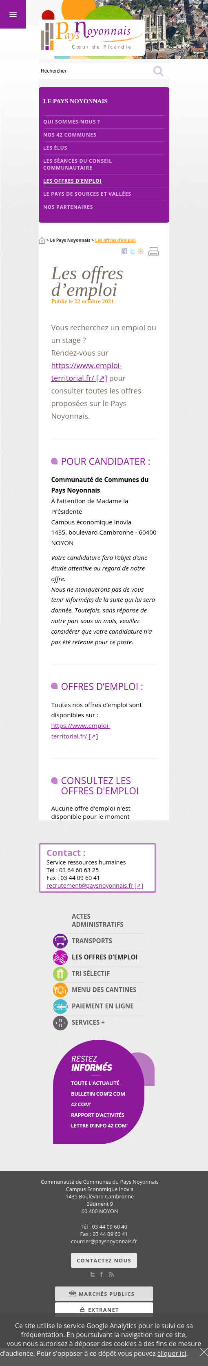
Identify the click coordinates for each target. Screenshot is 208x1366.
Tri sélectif (91, 973)
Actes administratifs (98, 920)
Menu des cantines (104, 990)
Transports (92, 941)
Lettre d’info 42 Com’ (99, 1125)
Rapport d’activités (97, 1114)
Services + (88, 1022)
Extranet (103, 1309)
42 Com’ (81, 1104)
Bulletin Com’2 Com (98, 1093)
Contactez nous (104, 1260)
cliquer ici (171, 1353)
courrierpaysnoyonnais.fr (104, 1241)
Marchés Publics (107, 1293)
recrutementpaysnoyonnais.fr (89, 885)
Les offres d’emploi (105, 957)
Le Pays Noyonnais (70, 240)
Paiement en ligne (103, 1006)
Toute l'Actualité (95, 1083)
